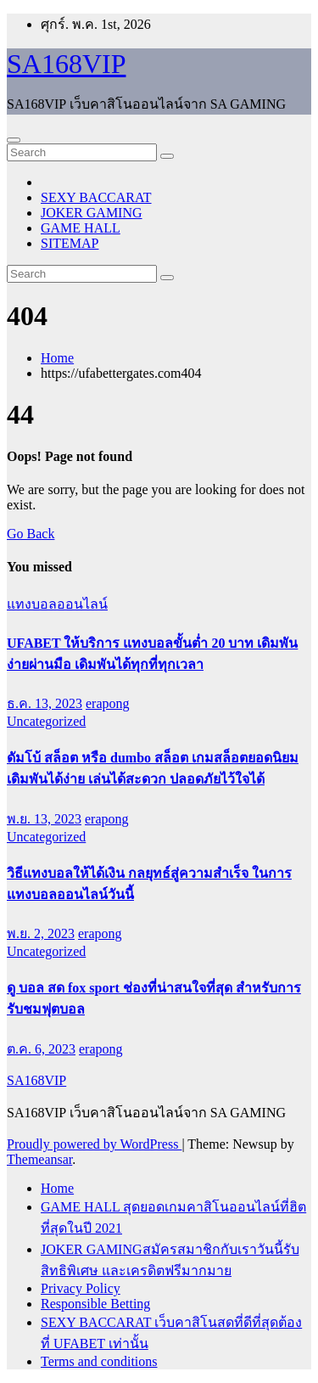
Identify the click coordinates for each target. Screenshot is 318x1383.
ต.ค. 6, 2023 (41, 1049)
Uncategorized (46, 721)
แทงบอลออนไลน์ (57, 604)
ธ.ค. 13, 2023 (44, 703)
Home (57, 358)
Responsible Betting (95, 1303)
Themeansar (39, 1159)
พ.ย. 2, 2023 (41, 933)
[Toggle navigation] (13, 140)
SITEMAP (69, 243)
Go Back (30, 533)
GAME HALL (80, 228)
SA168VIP (66, 63)
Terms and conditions (99, 1361)
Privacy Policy (80, 1288)
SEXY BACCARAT (96, 197)
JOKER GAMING (91, 212)
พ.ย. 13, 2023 (44, 819)
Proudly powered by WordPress (94, 1144)
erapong (108, 703)
